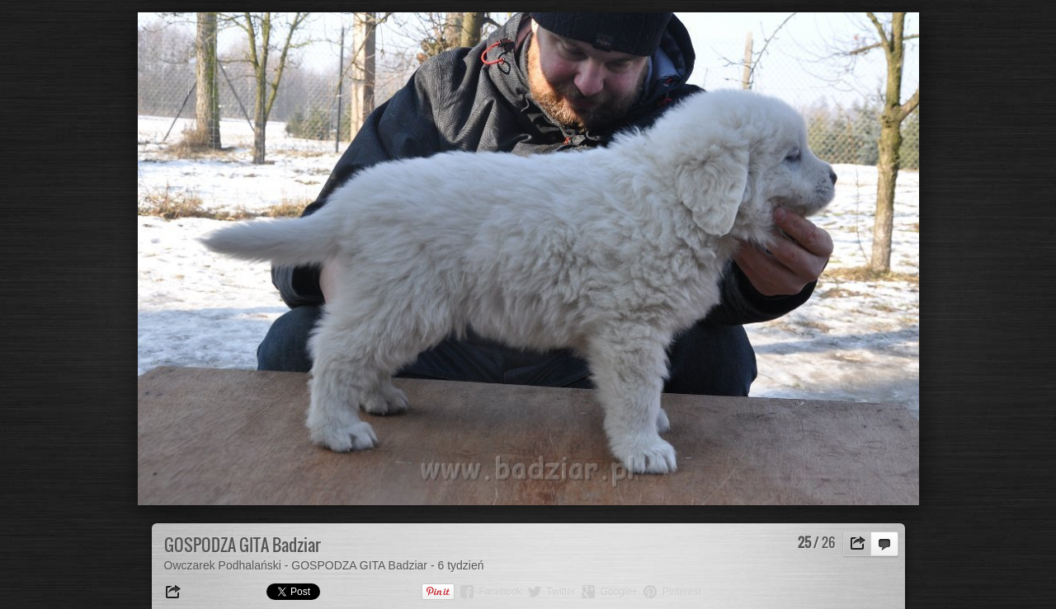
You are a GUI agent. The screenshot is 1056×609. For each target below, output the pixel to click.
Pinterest (681, 591)
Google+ (619, 591)
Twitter (561, 591)
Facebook (500, 591)
